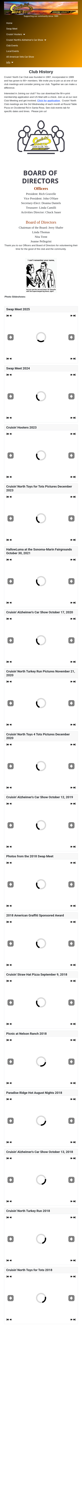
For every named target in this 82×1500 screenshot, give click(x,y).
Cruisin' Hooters (14, 34)
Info (8, 62)
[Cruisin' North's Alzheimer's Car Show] (44, 40)
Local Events (12, 51)
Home (9, 23)
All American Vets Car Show (20, 57)
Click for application (48, 100)
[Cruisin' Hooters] (23, 34)
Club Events (12, 45)
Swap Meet (11, 28)
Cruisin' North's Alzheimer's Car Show (24, 40)
